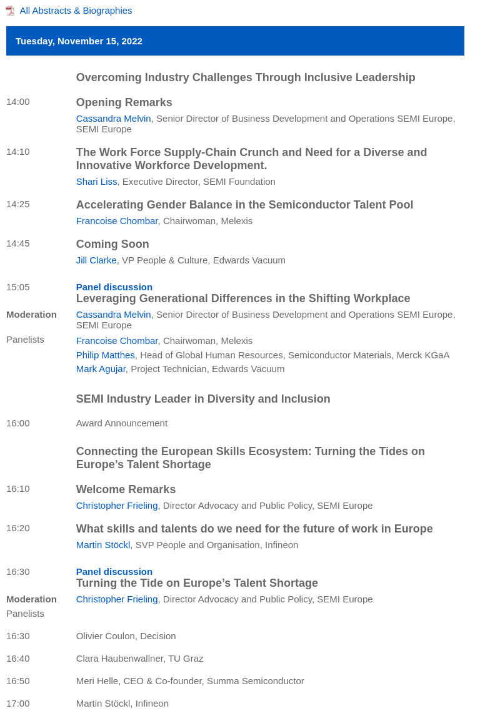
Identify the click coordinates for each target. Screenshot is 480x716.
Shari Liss (97, 181)
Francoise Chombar (117, 220)
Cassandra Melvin (113, 118)
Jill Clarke (96, 260)
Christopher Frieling (117, 505)
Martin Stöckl (103, 544)
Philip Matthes (105, 355)
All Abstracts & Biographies (76, 10)
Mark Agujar (101, 368)
